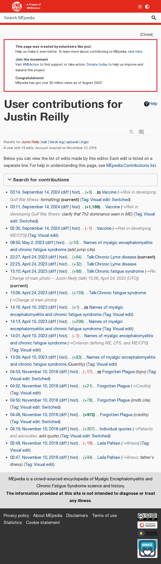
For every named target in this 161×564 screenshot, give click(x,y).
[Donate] (147, 548)
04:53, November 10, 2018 (34, 372)
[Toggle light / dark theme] (140, 6)
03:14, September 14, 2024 (35, 192)
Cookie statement (43, 523)
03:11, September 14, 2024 (35, 207)
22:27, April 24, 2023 (28, 257)
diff (65, 192)
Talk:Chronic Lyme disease (111, 257)
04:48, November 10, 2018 (34, 415)
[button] (80, 180)
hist (75, 192)
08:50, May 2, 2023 (27, 243)
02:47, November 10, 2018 (34, 458)
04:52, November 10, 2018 (34, 386)
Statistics (13, 523)
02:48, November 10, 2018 (34, 443)
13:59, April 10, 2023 (28, 357)
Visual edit (47, 235)
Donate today (97, 64)
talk (44, 142)
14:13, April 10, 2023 (28, 322)
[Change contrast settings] (147, 6)
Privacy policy (16, 516)
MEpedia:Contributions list (131, 166)
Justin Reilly (30, 142)
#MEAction (31, 64)
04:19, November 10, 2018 (34, 429)
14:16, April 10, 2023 (28, 307)
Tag (84, 200)
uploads (72, 142)
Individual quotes (116, 429)
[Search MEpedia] (80, 18)
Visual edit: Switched (110, 200)
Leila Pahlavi (108, 443)
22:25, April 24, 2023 (28, 264)
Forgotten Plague (118, 372)
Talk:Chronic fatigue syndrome (115, 271)
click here (135, 51)
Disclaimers (77, 516)
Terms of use (104, 516)
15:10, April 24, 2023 (28, 271)
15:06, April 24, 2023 (28, 293)
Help (151, 104)
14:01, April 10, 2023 (28, 336)
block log (57, 142)
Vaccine (109, 192)
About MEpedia (47, 516)
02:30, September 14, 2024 (35, 228)
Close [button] (146, 35)
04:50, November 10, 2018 (34, 400)
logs (84, 142)
